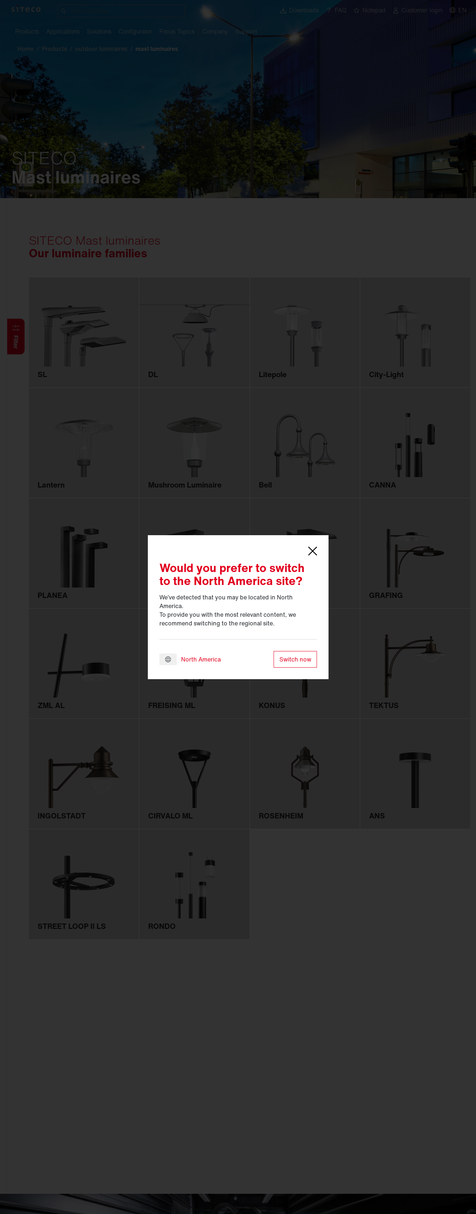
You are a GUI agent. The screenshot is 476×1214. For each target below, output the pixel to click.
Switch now (295, 659)
